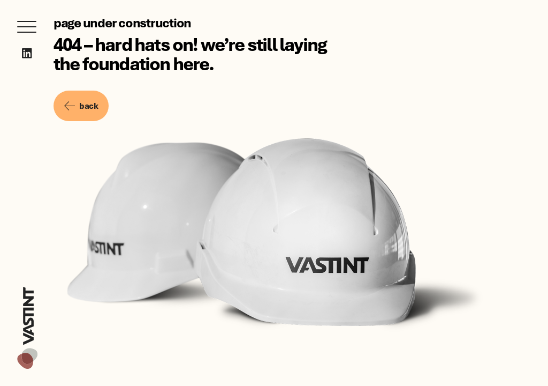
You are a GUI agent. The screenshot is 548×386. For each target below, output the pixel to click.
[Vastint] (27, 288)
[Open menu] (26, 26)
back (81, 105)
